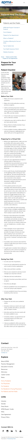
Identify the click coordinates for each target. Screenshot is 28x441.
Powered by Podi (11, 438)
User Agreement (6, 414)
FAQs (2, 412)
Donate (3, 404)
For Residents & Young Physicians (11, 389)
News (3, 377)
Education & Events (7, 366)
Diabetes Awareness (8, 52)
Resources (4, 369)
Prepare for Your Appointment (11, 35)
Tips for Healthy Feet (8, 46)
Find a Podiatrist (7, 32)
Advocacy (4, 372)
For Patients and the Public (9, 391)
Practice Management (7, 364)
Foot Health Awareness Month (11, 49)
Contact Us (4, 352)
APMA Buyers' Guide (7, 409)
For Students (5, 386)
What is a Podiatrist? (8, 38)
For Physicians (5, 383)
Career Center (5, 374)
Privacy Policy (5, 417)
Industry (3, 401)
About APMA (5, 361)
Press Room (4, 406)
